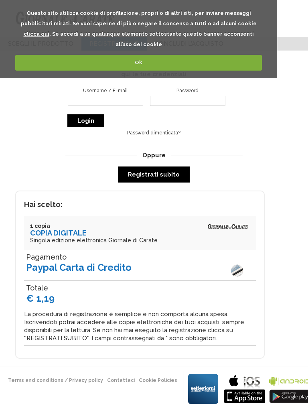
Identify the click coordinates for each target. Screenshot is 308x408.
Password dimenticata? (153, 133)
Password (187, 90)
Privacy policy (86, 380)
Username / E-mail (105, 90)
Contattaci (121, 380)
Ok (138, 62)
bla (244, 388)
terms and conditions (35, 380)
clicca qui (36, 34)
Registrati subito (154, 174)
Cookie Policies (158, 380)
